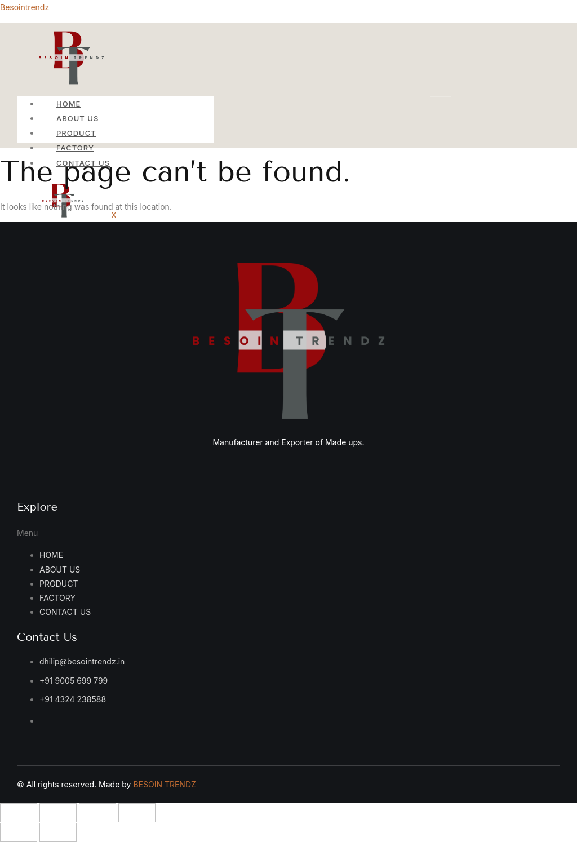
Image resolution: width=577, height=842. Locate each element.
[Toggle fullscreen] (58, 812)
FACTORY (75, 147)
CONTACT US (65, 612)
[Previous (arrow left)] (18, 832)
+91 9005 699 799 (73, 680)
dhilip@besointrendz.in (82, 661)
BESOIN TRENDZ (164, 784)
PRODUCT (76, 133)
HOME (68, 103)
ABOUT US (77, 118)
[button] (123, 533)
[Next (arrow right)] (58, 832)
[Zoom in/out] (18, 812)
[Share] (97, 812)
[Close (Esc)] (137, 812)
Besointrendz (24, 7)
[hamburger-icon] (440, 98)
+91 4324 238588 (72, 699)
